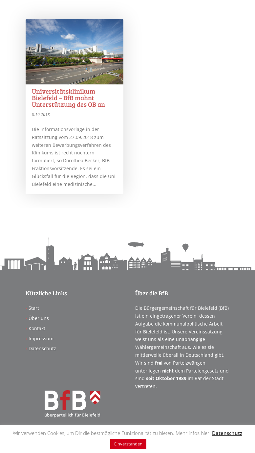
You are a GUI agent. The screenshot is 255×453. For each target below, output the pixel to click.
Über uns (39, 318)
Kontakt (37, 328)
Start (34, 308)
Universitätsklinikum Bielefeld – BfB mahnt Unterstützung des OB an (68, 97)
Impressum (41, 338)
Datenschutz (42, 348)
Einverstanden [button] (128, 444)
